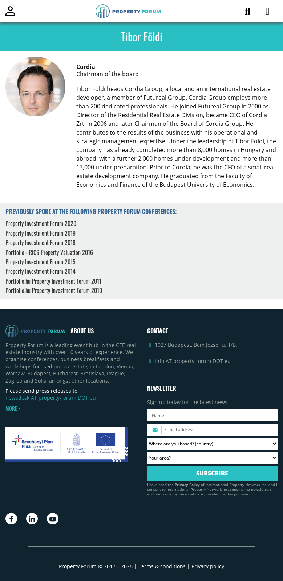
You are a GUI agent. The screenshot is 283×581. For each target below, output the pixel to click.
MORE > (12, 408)
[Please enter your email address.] (212, 430)
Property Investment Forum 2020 (40, 223)
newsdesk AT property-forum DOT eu (50, 397)
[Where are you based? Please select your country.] (212, 444)
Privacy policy (207, 566)
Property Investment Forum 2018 (40, 242)
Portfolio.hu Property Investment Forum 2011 (53, 281)
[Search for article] (247, 12)
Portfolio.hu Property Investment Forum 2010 (53, 290)
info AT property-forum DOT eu (193, 361)
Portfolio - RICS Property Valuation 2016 (49, 252)
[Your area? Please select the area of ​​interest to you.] (212, 458)
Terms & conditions (162, 566)
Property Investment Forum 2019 (40, 233)
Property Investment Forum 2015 (40, 261)
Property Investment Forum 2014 (40, 271)
